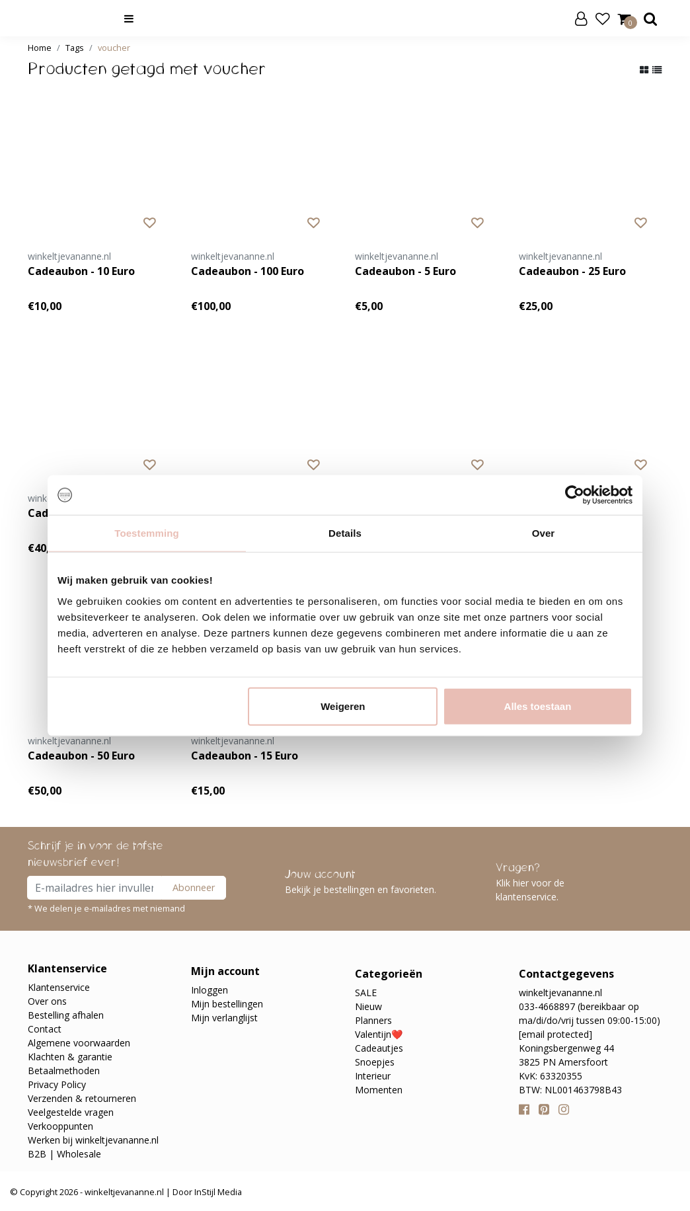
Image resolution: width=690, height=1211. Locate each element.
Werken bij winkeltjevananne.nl (93, 1140)
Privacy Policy (57, 1084)
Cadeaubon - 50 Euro (81, 755)
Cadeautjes (379, 1048)
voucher (114, 48)
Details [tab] (345, 533)
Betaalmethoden (64, 1070)
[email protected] (555, 1034)
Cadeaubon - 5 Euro (405, 271)
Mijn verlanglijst (224, 1017)
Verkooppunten (60, 1126)
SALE (366, 992)
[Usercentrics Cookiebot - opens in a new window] (574, 495)
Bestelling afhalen (66, 1015)
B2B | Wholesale (64, 1154)
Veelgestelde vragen (71, 1112)
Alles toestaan (538, 705)
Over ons (47, 1001)
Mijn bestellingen (227, 1003)
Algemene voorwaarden (79, 1042)
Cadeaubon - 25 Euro (572, 271)
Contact (44, 1029)
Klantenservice (59, 987)
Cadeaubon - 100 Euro (247, 271)
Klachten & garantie (70, 1056)
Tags (74, 48)
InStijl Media (217, 1192)
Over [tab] (543, 533)
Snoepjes (375, 1062)
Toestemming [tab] (146, 533)
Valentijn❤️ (378, 1034)
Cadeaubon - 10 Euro (81, 271)
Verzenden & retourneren (82, 1098)
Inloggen (209, 990)
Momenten (378, 1089)
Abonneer (193, 887)
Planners (373, 1020)
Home (40, 48)
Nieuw (368, 1006)
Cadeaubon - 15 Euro (244, 755)
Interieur (373, 1076)
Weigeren (343, 705)
